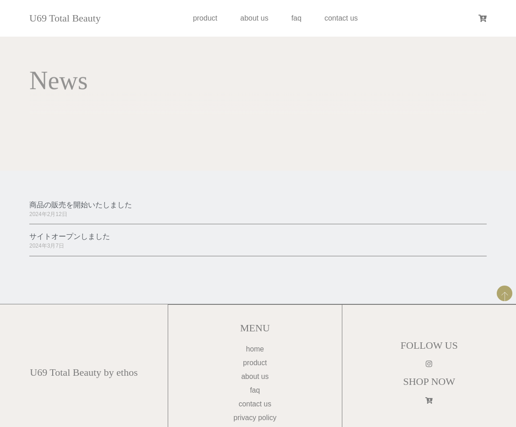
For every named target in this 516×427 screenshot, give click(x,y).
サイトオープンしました (69, 236)
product (205, 18)
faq (296, 18)
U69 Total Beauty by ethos (83, 373)
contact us (341, 18)
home (255, 349)
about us (254, 18)
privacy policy (255, 419)
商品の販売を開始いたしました (80, 205)
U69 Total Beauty (65, 18)
